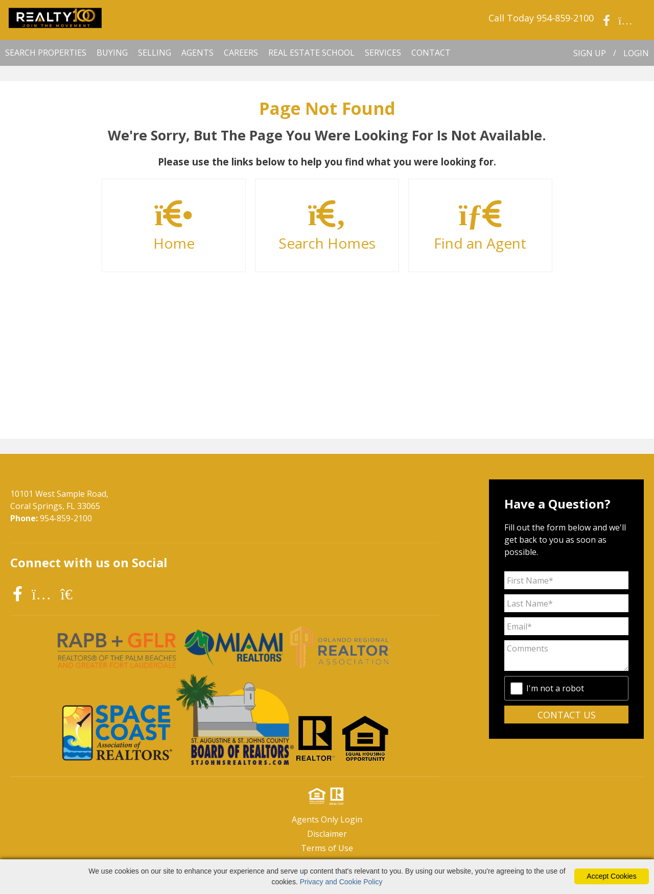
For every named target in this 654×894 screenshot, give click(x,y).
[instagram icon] (43, 593)
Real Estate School (311, 52)
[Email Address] (566, 626)
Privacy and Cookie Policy (341, 882)
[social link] (606, 7)
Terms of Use (327, 848)
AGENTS (197, 52)
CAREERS (241, 52)
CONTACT (431, 52)
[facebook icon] (19, 593)
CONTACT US (567, 715)
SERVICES (383, 52)
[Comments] (566, 655)
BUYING (112, 52)
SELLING (154, 52)
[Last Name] (566, 603)
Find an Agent (480, 226)
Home (173, 226)
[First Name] (566, 580)
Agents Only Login (327, 819)
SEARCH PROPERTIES (45, 52)
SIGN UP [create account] (589, 53)
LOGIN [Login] (636, 53)
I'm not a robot (555, 688)
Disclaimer (327, 833)
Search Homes (327, 226)
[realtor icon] (72, 593)
